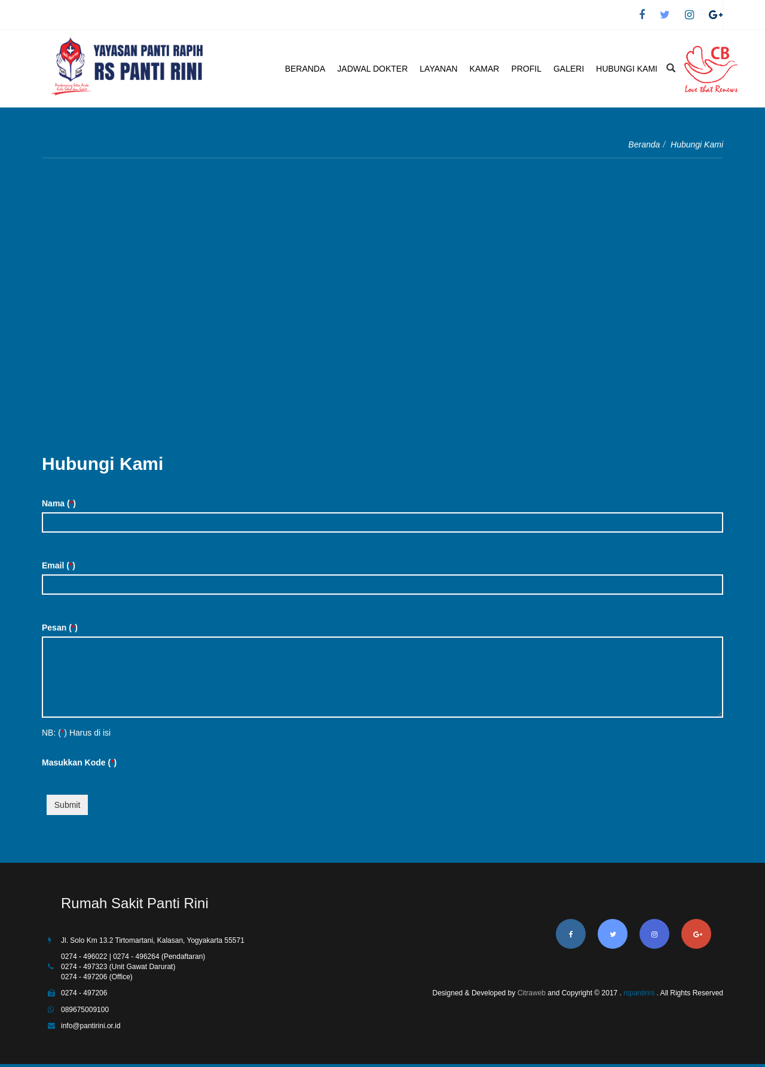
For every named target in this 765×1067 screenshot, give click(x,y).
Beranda (644, 144)
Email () (58, 565)
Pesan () (60, 627)
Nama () (59, 503)
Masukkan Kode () (79, 762)
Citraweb (532, 993)
